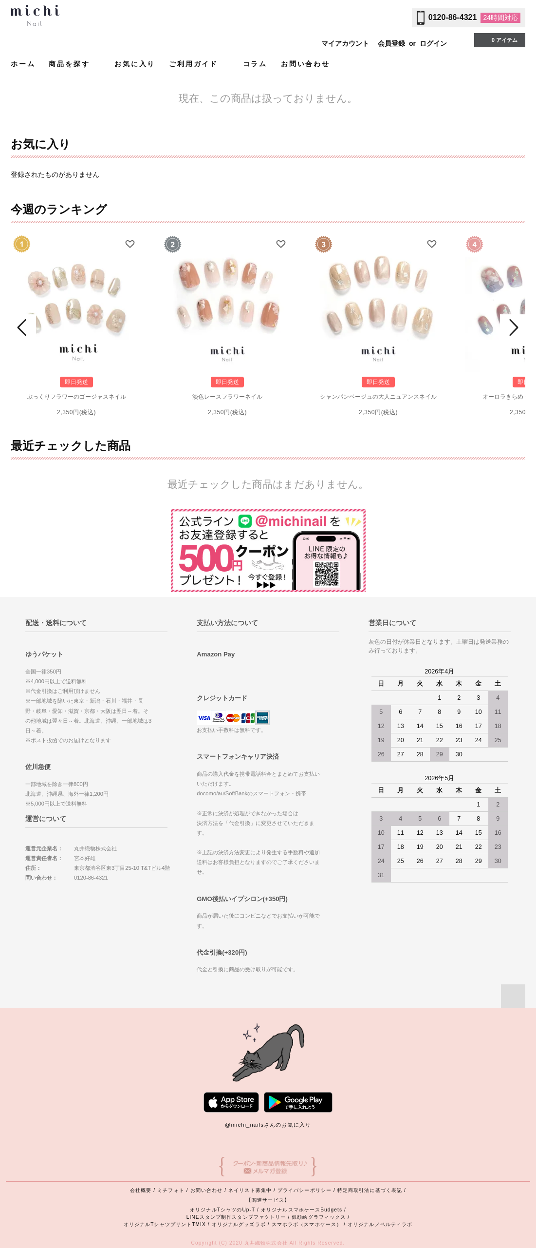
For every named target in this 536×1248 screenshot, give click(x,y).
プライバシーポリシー (304, 1190)
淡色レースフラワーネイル (227, 396)
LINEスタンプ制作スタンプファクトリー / (239, 1217)
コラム (255, 64)
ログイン (433, 43)
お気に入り (134, 64)
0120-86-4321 (452, 17)
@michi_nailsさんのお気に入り (268, 1125)
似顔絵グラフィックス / (321, 1217)
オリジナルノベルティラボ (380, 1224)
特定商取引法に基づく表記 (369, 1190)
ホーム (23, 64)
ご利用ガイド (199, 63)
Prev (23, 327)
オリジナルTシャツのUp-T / (225, 1209)
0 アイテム (499, 39)
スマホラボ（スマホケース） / (310, 1224)
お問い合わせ (305, 64)
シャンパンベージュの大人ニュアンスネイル (378, 396)
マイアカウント (345, 43)
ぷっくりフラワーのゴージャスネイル (76, 396)
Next (512, 327)
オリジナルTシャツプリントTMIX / (168, 1224)
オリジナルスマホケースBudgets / (303, 1209)
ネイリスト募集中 (250, 1190)
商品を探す (75, 63)
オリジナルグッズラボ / (242, 1224)
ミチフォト (171, 1190)
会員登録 (391, 43)
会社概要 (140, 1190)
